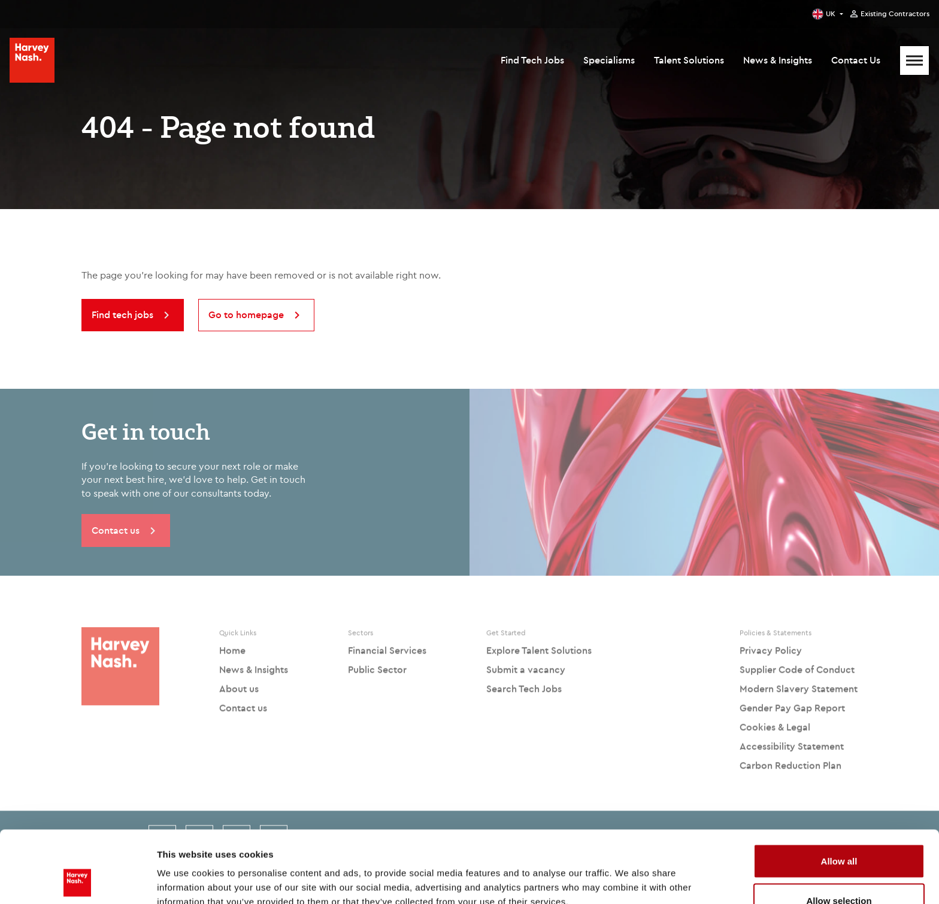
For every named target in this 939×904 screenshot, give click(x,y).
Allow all (839, 793)
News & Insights (777, 60)
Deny (839, 872)
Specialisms (609, 60)
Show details (628, 873)
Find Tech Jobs (532, 60)
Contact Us (855, 60)
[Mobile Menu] (914, 60)
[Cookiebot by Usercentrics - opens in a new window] (77, 881)
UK (830, 13)
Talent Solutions (689, 60)
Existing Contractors (895, 14)
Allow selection (838, 833)
